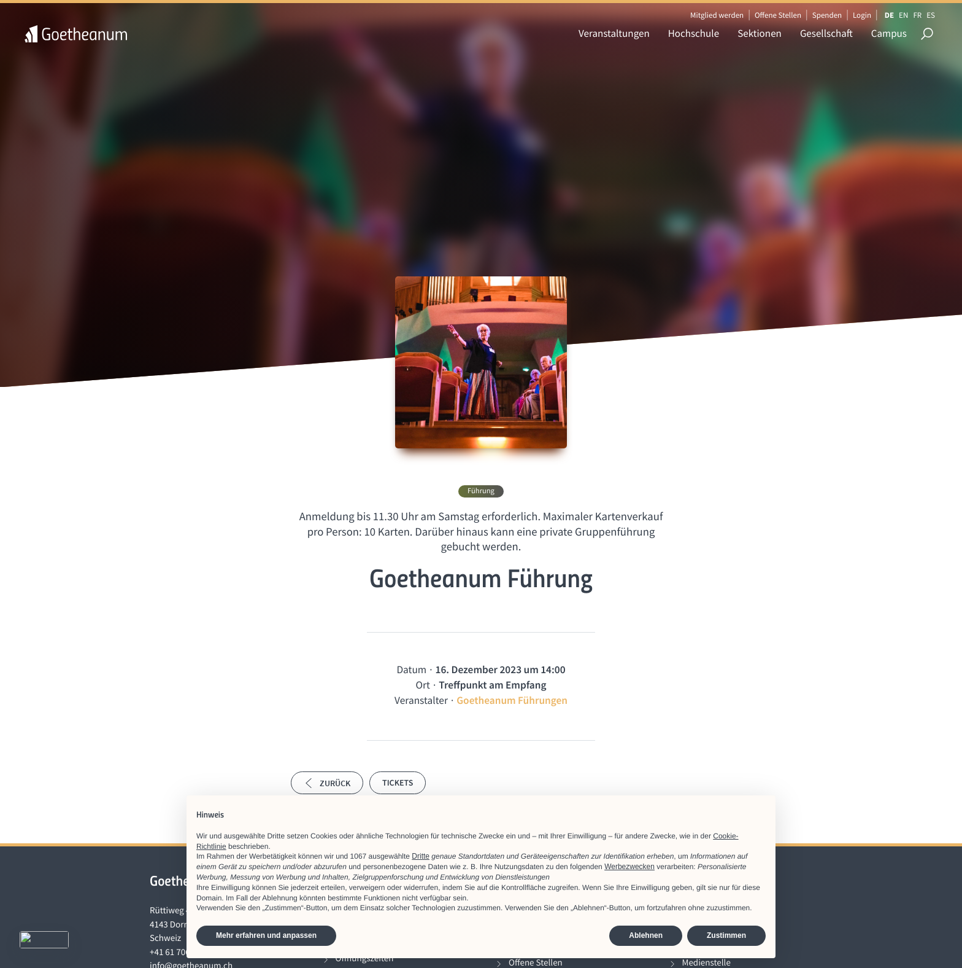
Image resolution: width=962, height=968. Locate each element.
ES (930, 15)
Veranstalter (421, 700)
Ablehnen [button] (646, 935)
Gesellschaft (826, 33)
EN (903, 15)
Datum (411, 669)
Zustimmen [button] (726, 935)
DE (889, 15)
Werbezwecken (629, 866)
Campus (889, 33)
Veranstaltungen (614, 33)
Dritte (420, 856)
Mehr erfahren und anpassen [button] (266, 935)
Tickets (397, 782)
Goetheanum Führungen (512, 700)
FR (917, 15)
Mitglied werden (717, 15)
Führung (481, 491)
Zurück (327, 783)
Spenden (827, 15)
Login (862, 15)
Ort (423, 685)
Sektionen (759, 33)
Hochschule (693, 33)
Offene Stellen (778, 15)
